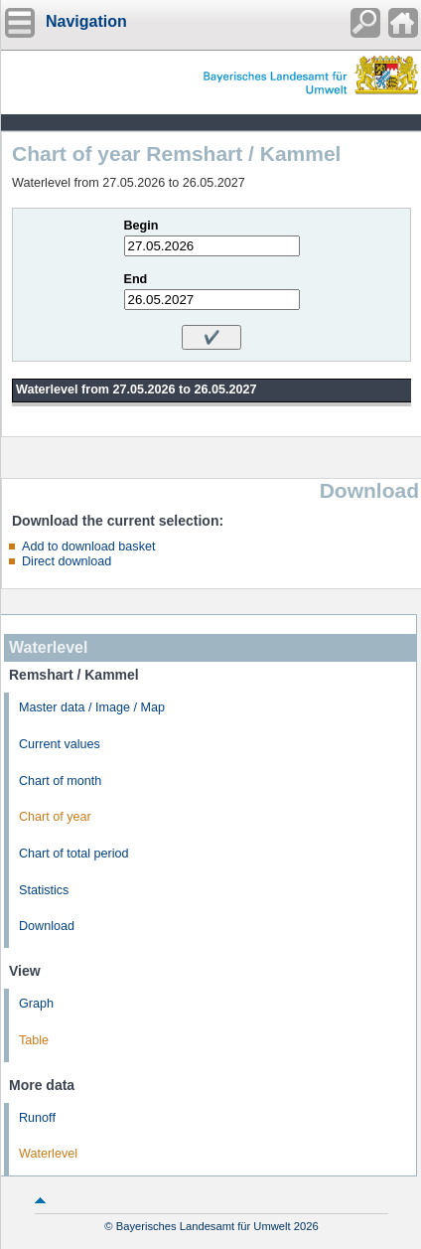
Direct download (66, 561)
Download (46, 926)
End (136, 279)
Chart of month (60, 781)
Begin (141, 226)
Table (34, 1040)
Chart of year (55, 817)
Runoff (37, 1118)
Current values (59, 744)
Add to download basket (88, 546)
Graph (36, 1004)
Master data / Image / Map (92, 707)
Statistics (44, 890)
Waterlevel (48, 1154)
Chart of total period (74, 853)
